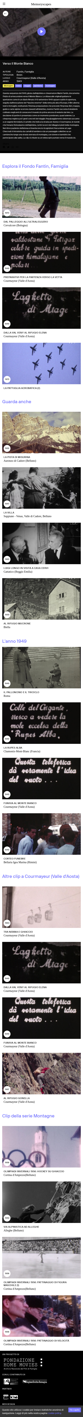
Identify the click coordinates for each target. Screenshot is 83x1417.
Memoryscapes (41, 4)
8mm (19, 74)
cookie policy (54, 1413)
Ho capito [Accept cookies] (75, 1409)
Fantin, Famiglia (25, 71)
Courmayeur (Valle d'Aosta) (31, 78)
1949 (19, 81)
